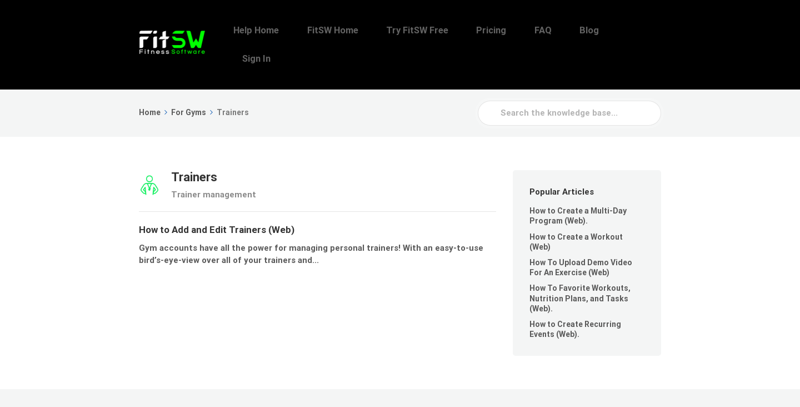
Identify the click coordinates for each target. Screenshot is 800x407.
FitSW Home (393, 31)
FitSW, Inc (204, 383)
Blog (603, 31)
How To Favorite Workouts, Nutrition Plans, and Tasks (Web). (580, 270)
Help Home (328, 31)
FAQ (568, 31)
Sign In (643, 31)
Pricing (528, 31)
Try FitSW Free (466, 31)
